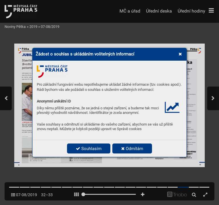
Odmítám (132, 148)
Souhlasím (89, 148)
